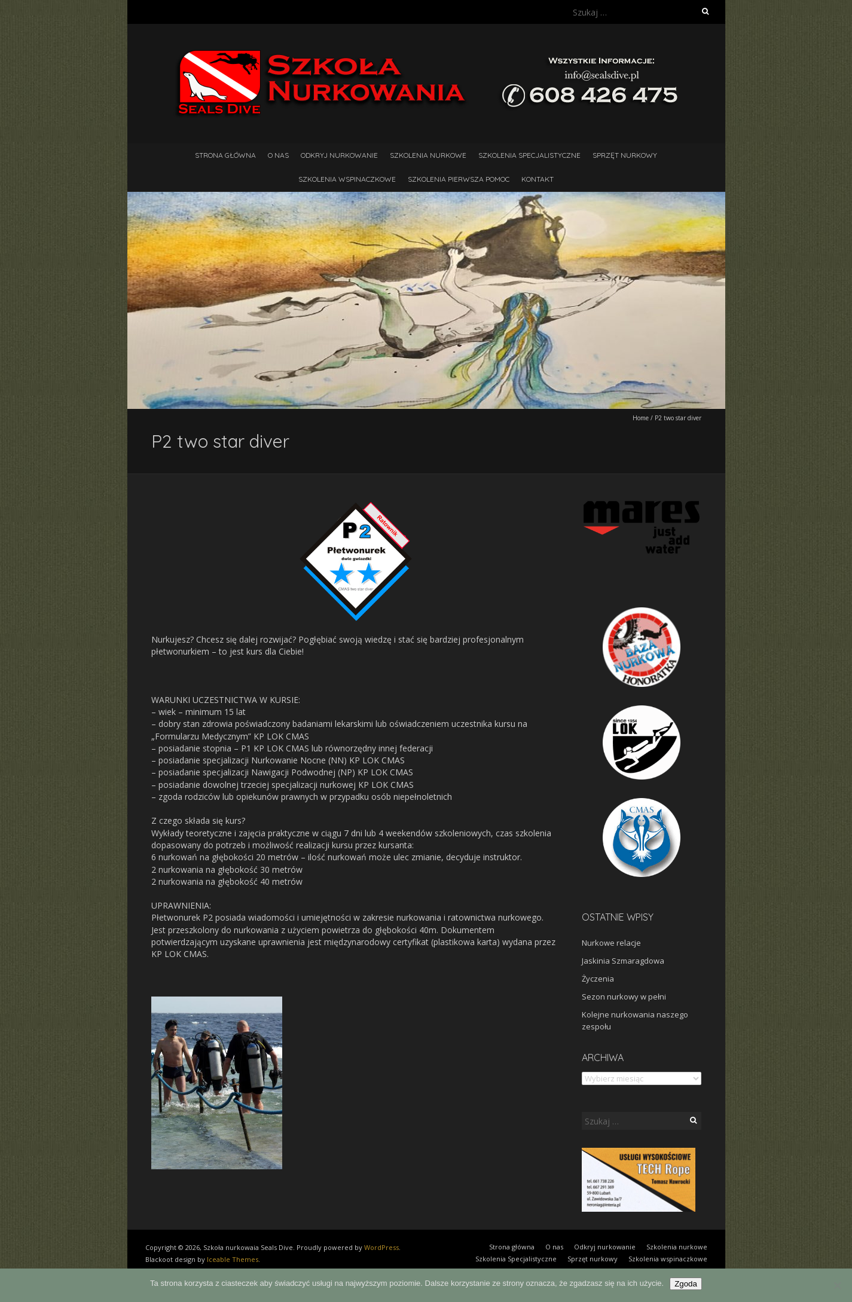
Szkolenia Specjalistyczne (529, 155)
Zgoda (685, 1283)
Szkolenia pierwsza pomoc (458, 179)
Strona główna (225, 155)
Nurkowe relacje (611, 942)
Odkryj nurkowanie (339, 155)
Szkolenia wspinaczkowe (347, 179)
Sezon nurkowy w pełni (624, 996)
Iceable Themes (232, 1259)
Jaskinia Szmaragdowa (623, 960)
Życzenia (598, 978)
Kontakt (537, 179)
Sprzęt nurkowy (625, 155)
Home (641, 418)
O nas (278, 155)
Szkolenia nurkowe (428, 155)
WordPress (381, 1247)
